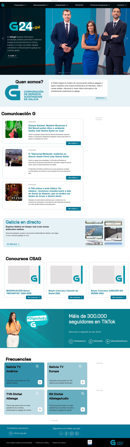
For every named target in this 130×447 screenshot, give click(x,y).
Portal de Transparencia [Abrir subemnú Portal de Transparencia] (100, 5)
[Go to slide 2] (63, 73)
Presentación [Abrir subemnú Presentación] (20, 5)
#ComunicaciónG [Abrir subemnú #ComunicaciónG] (40, 5)
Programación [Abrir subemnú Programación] (62, 5)
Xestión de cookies (59, 443)
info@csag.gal (20, 433)
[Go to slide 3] (66, 73)
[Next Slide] (127, 38)
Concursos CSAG (23, 258)
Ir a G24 (11, 56)
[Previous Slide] (3, 38)
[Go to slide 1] (59, 73)
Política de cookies (42, 443)
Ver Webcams (12, 244)
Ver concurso (33, 297)
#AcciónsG (79, 5)
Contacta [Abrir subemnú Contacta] (122, 5)
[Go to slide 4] (70, 73)
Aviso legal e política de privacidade (19, 443)
